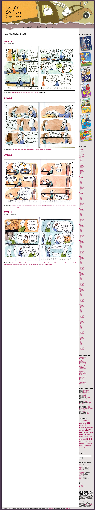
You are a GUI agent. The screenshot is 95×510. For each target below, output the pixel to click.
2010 (80, 288)
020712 (80, 478)
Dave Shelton (82, 361)
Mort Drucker (82, 377)
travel (89, 445)
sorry (27, 264)
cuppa (32, 262)
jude (89, 436)
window (88, 447)
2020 (80, 161)
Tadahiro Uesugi (82, 382)
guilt (26, 92)
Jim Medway (82, 369)
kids (51, 205)
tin (37, 92)
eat (46, 262)
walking (84, 448)
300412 (80, 471)
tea (38, 149)
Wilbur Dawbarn (82, 383)
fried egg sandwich (40, 205)
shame (18, 264)
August (81, 160)
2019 (80, 164)
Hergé (80, 366)
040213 (8, 98)
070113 (80, 466)
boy (83, 423)
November (82, 189)
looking (65, 262)
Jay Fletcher (81, 367)
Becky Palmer (82, 358)
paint (5, 207)
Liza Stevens (82, 374)
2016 (80, 192)
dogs (84, 432)
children (86, 425)
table (36, 149)
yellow (19, 207)
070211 (8, 212)
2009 (80, 304)
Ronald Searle (82, 379)
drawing (29, 205)
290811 (80, 475)
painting (9, 207)
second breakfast (28, 149)
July (81, 184)
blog (10, 27)
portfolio (20, 27)
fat (48, 262)
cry (89, 427)
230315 (80, 468)
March (81, 172)
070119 (84, 395)
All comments (82, 486)
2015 (80, 208)
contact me (51, 508)
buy (21, 262)
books (15, 262)
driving (91, 432)
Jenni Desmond (82, 368)
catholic (24, 262)
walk (80, 448)
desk (20, 205)
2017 (80, 176)
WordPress (67, 508)
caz (13, 149)
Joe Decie (81, 371)
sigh (33, 149)
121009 (80, 474)
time (38, 264)
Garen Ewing (82, 365)
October (81, 153)
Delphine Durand (82, 362)
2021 (80, 157)
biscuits (11, 262)
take (35, 92)
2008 (80, 320)
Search (82, 453)
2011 (80, 272)
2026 (80, 148)
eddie (85, 434)
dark (80, 430)
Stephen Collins (82, 381)
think (32, 264)
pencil (12, 264)
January (81, 149)
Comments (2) (48, 264)
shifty (24, 264)
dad (91, 427)
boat (80, 423)
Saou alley (85, 391)
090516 (8, 41)
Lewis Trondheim (83, 373)
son (80, 445)
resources (39, 27)
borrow (20, 92)
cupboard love (15, 205)
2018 (80, 168)
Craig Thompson (82, 360)
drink (44, 262)
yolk (23, 207)
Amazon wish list (88, 504)
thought (35, 264)
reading (88, 443)
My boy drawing (86, 392)
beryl (17, 92)
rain (85, 443)
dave (83, 430)
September (82, 151)
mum (80, 441)
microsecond (71, 262)
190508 (80, 473)
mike (29, 92)
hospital (81, 436)
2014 (80, 224)
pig (15, 264)
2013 (80, 240)
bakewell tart (13, 92)
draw (41, 262)
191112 (8, 155)
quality (32, 92)
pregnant (81, 443)
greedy (50, 262)
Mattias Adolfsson (83, 376)
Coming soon (86, 390)
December (82, 154)
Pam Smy (81, 378)
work (43, 264)
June (81, 183)
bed (89, 421)
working (16, 207)
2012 (80, 256)
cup (30, 262)
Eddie (84, 409)
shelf (21, 264)
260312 (80, 477)
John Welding (82, 372)
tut (40, 264)
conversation (83, 427)
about (29, 27)
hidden (56, 262)
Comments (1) (49, 149)
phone (90, 441)
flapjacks (33, 205)
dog (80, 432)
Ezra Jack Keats (82, 363)
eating (19, 149)
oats (67, 205)
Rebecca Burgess (83, 408)
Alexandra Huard (82, 357)
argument (81, 420)
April (81, 181)
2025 (80, 150)
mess (84, 439)
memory (81, 439)
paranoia (9, 264)
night (83, 441)
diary (24, 92)
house (86, 436)
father (88, 434)
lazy (62, 262)
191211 (80, 464)
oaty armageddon (72, 205)
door (26, 205)
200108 (80, 467)
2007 (80, 336)
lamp (54, 205)
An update (88, 397)
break (18, 262)
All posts (81, 485)
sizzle (12, 207)
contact (49, 27)
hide (60, 262)
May (81, 159)
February (82, 171)
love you (57, 205)
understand (42, 149)
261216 (80, 469)
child (81, 425)
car (86, 423)
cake (11, 149)
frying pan (47, 205)
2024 (80, 155)
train (86, 445)
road (91, 443)
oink (5, 264)
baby (85, 421)
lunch (61, 205)
